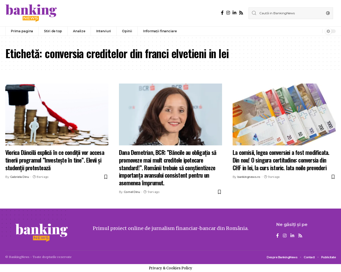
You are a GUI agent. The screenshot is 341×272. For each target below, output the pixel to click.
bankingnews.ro (248, 177)
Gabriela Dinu (19, 177)
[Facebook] (222, 12)
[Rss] (241, 12)
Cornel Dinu (132, 192)
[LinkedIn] (234, 12)
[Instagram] (228, 12)
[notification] (317, 31)
